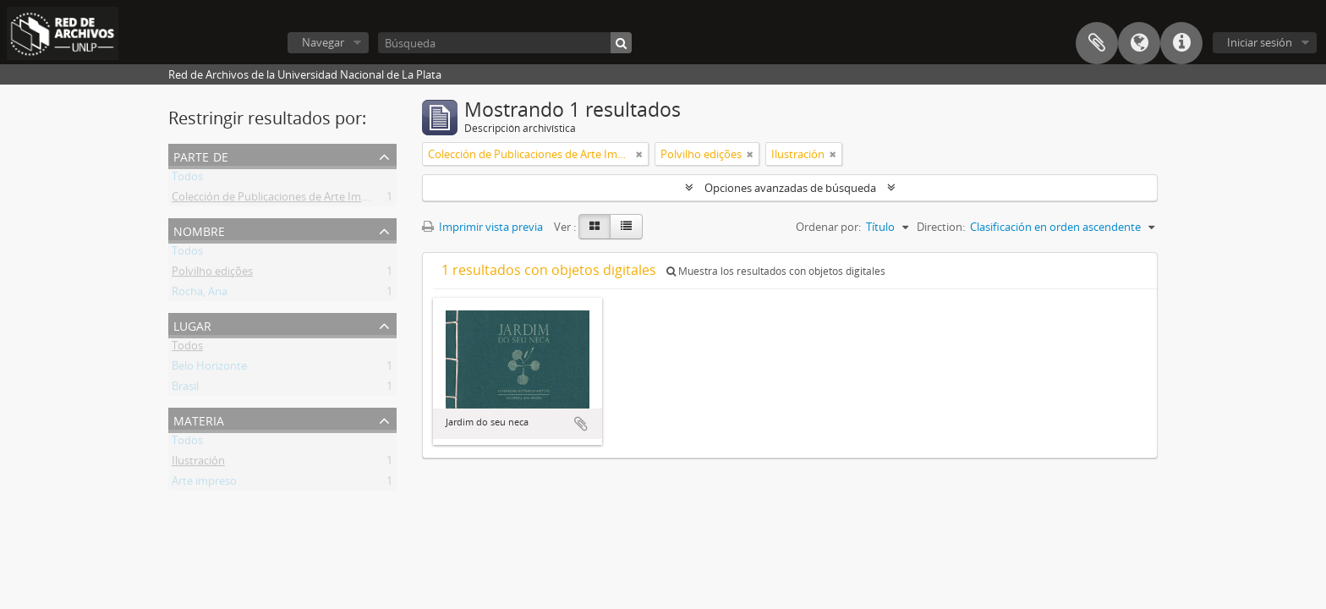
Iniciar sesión (1259, 42)
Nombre (199, 229)
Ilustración (198, 463)
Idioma (1139, 43)
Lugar (192, 324)
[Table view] (626, 226)
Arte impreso (204, 483)
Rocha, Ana (199, 294)
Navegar (323, 42)
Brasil (185, 389)
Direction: (941, 226)
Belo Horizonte (209, 368)
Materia (198, 419)
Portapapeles (1097, 43)
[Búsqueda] (505, 42)
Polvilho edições (212, 274)
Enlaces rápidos (1181, 43)
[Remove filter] (639, 153)
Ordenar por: (828, 226)
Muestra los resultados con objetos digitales (775, 271)
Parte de (200, 155)
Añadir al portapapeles (581, 423)
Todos (187, 179)
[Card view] (594, 226)
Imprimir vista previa (482, 226)
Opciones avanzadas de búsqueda (790, 187)
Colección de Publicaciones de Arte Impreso (281, 199)
